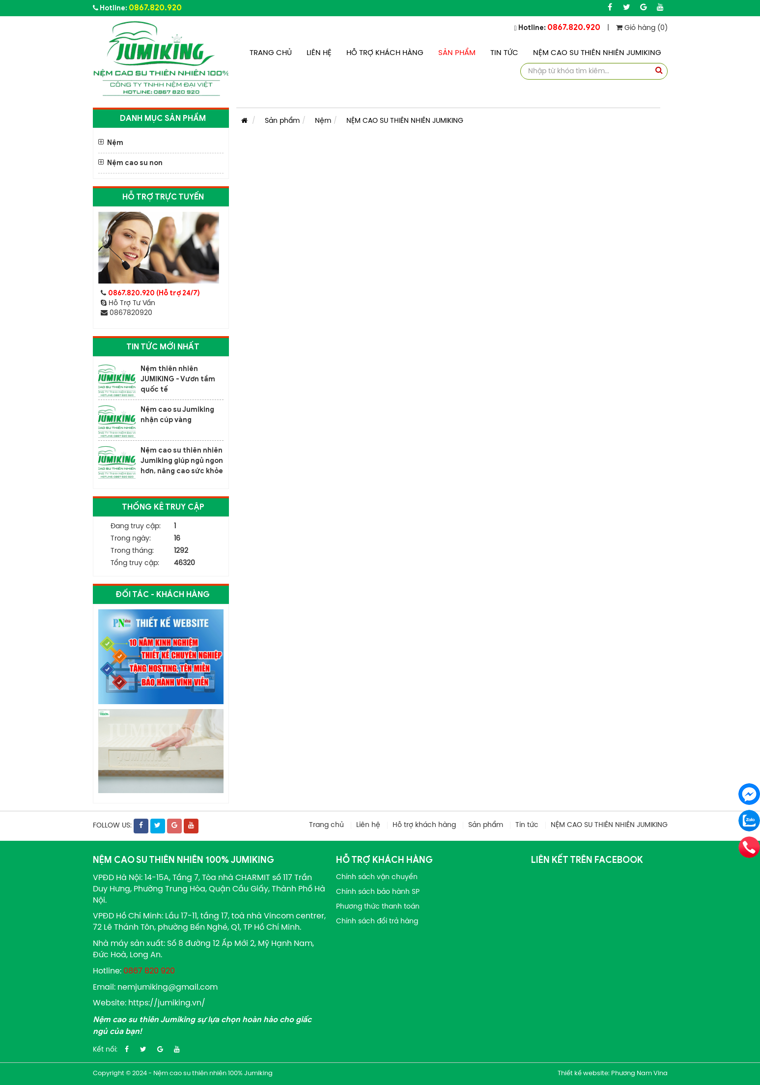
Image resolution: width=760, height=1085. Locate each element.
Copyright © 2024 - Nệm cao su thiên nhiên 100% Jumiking (183, 1073)
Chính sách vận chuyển (377, 877)
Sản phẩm (457, 53)
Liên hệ (319, 53)
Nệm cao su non (135, 163)
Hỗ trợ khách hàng (384, 53)
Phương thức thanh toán (378, 907)
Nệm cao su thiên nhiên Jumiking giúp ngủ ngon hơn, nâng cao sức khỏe (182, 460)
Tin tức (504, 53)
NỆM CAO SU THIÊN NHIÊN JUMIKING (597, 53)
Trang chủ (271, 53)
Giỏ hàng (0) (642, 28)
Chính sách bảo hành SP (378, 892)
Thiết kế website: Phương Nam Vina (613, 1073)
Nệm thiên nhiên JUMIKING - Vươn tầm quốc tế (178, 379)
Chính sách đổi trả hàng (377, 921)
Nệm (115, 143)
